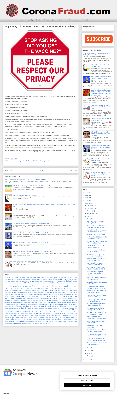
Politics (46, 20)
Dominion (74, 287)
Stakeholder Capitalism (61, 315)
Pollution (59, 310)
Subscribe (86, 20)
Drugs (32, 288)
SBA (52, 313)
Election (57, 288)
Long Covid (43, 302)
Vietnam (60, 321)
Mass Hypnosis (72, 302)
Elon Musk (64, 288)
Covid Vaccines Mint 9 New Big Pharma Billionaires (96, 300)
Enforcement (73, 288)
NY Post (75, 306)
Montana (57, 304)
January (89, 356)
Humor (28, 298)
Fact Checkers (32, 290)
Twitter (6, 321)
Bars (32, 279)
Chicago (47, 283)
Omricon (14, 308)
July (88, 219)
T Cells (59, 317)
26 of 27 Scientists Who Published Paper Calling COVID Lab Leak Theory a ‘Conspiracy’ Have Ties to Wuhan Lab (101, 92)
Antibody (55, 277)
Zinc (48, 323)
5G (5, 277)
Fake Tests (57, 290)
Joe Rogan (48, 300)
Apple (64, 277)
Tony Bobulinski (33, 319)
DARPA (10, 286)
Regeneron (43, 311)
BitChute (13, 281)
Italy (17, 300)
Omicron (9, 308)
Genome (57, 294)
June (88, 348)
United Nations (30, 321)
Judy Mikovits (54, 300)
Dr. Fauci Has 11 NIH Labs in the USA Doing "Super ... (97, 237)
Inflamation (64, 298)
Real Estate (32, 311)
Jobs (53, 20)
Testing (14, 319)
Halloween (38, 296)
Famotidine (7, 292)
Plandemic (37, 310)
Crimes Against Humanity (60, 285)
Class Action (65, 283)
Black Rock (19, 281)
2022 (87, 200)
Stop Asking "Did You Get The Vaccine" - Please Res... (96, 255)
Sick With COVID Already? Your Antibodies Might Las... (96, 313)
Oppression (22, 161)
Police (48, 310)
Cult (69, 285)
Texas (19, 319)
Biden (55, 279)
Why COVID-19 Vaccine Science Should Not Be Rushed (97, 330)
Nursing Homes (66, 306)
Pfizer (13, 310)
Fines (42, 292)
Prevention (66, 310)
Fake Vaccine (65, 290)
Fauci (12, 292)
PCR (58, 308)
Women (32, 323)
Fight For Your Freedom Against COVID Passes (96, 296)
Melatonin (16, 304)
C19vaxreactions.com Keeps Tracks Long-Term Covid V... (96, 287)
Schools (60, 313)
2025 (87, 192)
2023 (87, 198)
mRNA (61, 304)
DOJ (70, 286)
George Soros (63, 294)
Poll (55, 310)
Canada (75, 281)
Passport (49, 308)
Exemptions (12, 290)
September (90, 213)
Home (21, 20)
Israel (14, 300)
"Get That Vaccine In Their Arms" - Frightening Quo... (97, 278)
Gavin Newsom (38, 294)
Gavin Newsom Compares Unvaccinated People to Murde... (95, 273)
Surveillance (35, 317)
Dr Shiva (23, 288)
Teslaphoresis (8, 319)
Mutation (66, 304)
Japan (29, 300)
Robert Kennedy (9, 313)
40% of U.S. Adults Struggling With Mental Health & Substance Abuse (32, 186)
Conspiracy (21, 285)
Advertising (16, 277)
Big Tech (68, 279)
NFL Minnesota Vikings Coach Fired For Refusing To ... (96, 304)
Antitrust (61, 277)
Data (14, 287)
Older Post (73, 170)
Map (62, 302)
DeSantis (31, 287)
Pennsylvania (64, 308)
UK (16, 321)
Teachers (67, 317)
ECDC (46, 288)
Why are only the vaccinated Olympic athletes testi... (95, 309)
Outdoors (41, 308)
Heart (71, 296)
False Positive (73, 290)
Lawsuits (74, 300)
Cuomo (73, 285)
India (60, 298)
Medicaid (11, 304)
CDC (26, 283)
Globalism (7, 296)
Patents (55, 308)
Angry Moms (50, 277)
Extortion (18, 290)
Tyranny (42, 161)
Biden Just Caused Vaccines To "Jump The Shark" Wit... (96, 222)
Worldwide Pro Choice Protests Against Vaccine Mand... (96, 230)
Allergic (44, 277)
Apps (67, 277)
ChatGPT (42, 283)
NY (71, 306)
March (89, 353)
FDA (18, 292)
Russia (43, 313)
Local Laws (30, 302)
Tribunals (48, 319)
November (90, 208)
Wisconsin (27, 323)
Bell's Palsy (43, 279)
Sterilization (8, 317)
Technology (74, 317)
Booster (37, 281)
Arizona (71, 277)
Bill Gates (74, 279)
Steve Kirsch (15, 317)
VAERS (51, 321)
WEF (11, 323)
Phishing (17, 310)
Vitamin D (64, 321)
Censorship (32, 283)
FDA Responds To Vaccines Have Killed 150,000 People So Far (31, 233)
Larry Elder (68, 300)
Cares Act (21, 283)
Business (62, 281)
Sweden (42, 317)
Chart (38, 283)
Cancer (6, 283)
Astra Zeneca (8, 279)
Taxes (63, 317)
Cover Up (50, 285)
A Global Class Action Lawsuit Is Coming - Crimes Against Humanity (32, 261)
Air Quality (22, 277)
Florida (46, 292)
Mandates (57, 302)
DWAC (42, 288)
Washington (7, 323)
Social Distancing (29, 315)
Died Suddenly (42, 286)
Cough (42, 285)
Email (68, 288)
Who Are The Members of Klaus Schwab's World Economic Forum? (32, 242)
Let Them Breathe (15, 302)
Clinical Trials (73, 283)
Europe (6, 290)
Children (53, 283)
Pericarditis (71, 308)
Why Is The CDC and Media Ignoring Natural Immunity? (96, 226)
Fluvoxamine (59, 292)
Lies (21, 302)
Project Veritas (9, 312)
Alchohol (32, 277)
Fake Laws (40, 290)
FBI (15, 292)
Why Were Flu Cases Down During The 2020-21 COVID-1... (97, 268)
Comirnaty (15, 285)
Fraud (72, 292)
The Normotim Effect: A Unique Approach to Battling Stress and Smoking (25, 179)
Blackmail (24, 281)
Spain (43, 315)
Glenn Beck (74, 294)
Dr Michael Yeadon (10, 288)
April (88, 350)
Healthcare (66, 296)
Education (51, 288)
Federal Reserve (33, 292)
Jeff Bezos (33, 300)
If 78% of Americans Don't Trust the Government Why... (96, 335)
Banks (23, 279)
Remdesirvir (57, 311)
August (89, 216)
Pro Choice (29, 161)
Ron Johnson (25, 313)
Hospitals (19, 298)
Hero (11, 298)
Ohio (6, 308)
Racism (20, 311)
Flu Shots (53, 292)
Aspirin (75, 277)
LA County (62, 300)
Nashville (14, 306)
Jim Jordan (38, 300)
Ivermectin (22, 300)
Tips (22, 319)
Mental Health (23, 304)
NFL (58, 306)
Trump (60, 319)
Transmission (41, 319)
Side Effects (36, 161)
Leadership (7, 302)
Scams (61, 20)
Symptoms (54, 317)
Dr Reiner (17, 288)
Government (20, 296)
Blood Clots (31, 281)
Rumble (39, 313)
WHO (23, 323)
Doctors (65, 287)
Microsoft (35, 304)
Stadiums (51, 315)
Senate (6, 315)
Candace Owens (13, 283)
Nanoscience (8, 306)
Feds (39, 292)
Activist (8, 277)
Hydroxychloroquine (36, 298)
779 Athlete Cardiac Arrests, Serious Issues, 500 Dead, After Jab (101, 106)
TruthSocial (66, 319)
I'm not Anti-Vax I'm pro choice (96, 234)
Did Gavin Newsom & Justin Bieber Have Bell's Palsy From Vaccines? (32, 251)
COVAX (46, 285)
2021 (87, 203)
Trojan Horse (54, 319)
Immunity (30, 20)
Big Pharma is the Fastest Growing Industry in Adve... (96, 264)
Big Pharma (62, 279)
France (67, 292)
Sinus (23, 315)
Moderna (46, 304)
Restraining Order (72, 311)
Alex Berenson (38, 277)
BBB (34, 279)
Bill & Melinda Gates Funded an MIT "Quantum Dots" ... (96, 291)
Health (38, 20)
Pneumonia (43, 310)
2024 (87, 195)
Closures (7, 285)
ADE (12, 277)
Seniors (10, 315)
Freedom (76, 20)
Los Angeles (50, 302)
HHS (14, 298)
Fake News (49, 290)
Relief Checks (50, 311)
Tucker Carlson (73, 319)
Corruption (36, 285)
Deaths (25, 287)
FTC (16, 294)
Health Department (57, 296)
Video (55, 321)
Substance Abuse (27, 317)
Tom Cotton (26, 319)
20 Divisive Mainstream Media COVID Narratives (96, 250)
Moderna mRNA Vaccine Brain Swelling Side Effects (96, 259)
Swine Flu (48, 317)
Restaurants (64, 311)
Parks (45, 308)
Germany (68, 294)
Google (12, 296)
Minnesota (40, 304)
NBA (29, 306)
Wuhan (45, 323)
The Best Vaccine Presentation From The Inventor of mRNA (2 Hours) (100, 147)
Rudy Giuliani (32, 313)
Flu (49, 292)
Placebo (32, 310)
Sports (47, 315)
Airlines (27, 277)
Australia (14, 279)
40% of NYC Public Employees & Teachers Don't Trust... (97, 242)
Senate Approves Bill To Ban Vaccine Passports (95, 246)
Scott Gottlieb (73, 313)
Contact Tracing (29, 285)
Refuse (38, 311)
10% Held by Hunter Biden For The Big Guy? (25, 195)
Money (52, 304)
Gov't (68, 20)
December (90, 205)
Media (7, 304)
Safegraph (48, 313)
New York (48, 306)
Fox (64, 292)
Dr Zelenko (28, 288)
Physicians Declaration (25, 310)
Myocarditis (73, 304)
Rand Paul (26, 312)
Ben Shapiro (49, 279)
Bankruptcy (19, 279)
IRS (11, 300)
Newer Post (9, 170)
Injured (70, 298)
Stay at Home (73, 315)
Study (21, 317)
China (59, 283)
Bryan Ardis (57, 281)
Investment (7, 300)
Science (66, 313)
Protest (16, 312)
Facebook (25, 290)
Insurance (74, 298)
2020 (87, 359)
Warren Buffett (73, 321)
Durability (37, 288)
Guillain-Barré (31, 296)
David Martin (19, 286)
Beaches (37, 279)
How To (24, 298)
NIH (60, 306)
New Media (41, 306)
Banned (28, 279)
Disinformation (51, 287)
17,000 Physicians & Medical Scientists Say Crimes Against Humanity (32, 223)
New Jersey (34, 306)
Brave (41, 281)
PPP (62, 310)
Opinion (18, 308)
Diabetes (36, 286)
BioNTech (7, 281)
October (89, 211)
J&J (26, 300)
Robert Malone (17, 313)
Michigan (30, 304)
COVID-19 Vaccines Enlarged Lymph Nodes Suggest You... (96, 339)
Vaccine (48, 161)
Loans (25, 302)
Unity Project (38, 321)
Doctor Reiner (59, 286)
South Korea (38, 315)
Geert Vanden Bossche (49, 294)
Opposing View (26, 308)
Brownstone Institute (48, 281)
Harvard (44, 296)
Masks (66, 302)
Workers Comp (38, 323)
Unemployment (21, 321)
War (69, 321)
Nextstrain (54, 306)
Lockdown (37, 302)
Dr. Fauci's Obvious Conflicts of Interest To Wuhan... (96, 343)
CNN (11, 285)
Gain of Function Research (25, 294)
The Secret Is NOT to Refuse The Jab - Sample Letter (28, 214)
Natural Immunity (22, 306)
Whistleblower (17, 323)
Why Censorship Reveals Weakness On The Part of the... (97, 317)
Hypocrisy (44, 298)
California (69, 281)
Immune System (52, 298)
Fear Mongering (24, 292)
